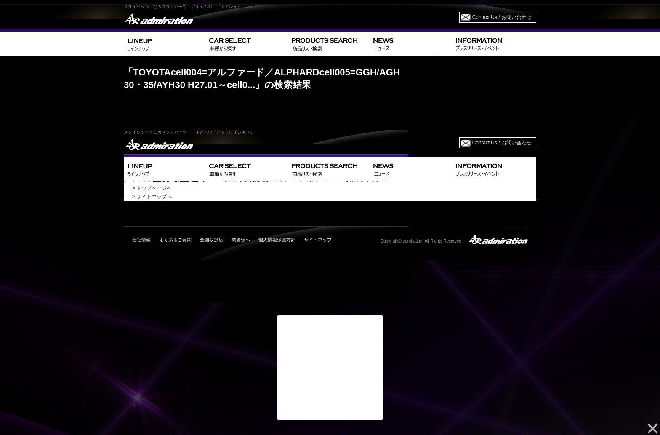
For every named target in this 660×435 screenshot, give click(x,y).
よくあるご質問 (175, 239)
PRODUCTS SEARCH (329, 44)
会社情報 (141, 239)
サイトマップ (318, 239)
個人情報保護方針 (276, 239)
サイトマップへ (154, 197)
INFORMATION (494, 44)
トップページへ (154, 188)
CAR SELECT (247, 44)
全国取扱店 (211, 239)
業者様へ (241, 239)
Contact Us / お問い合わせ (502, 17)
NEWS (411, 44)
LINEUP (165, 44)
